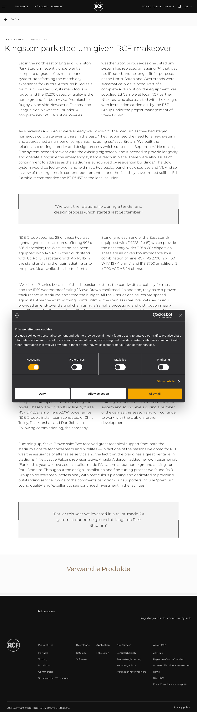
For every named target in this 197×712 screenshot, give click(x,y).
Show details (166, 381)
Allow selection (98, 393)
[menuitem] (41, 6)
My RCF (169, 6)
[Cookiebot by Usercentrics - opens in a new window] (155, 315)
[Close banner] (180, 315)
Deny (42, 393)
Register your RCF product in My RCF (165, 618)
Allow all (155, 393)
